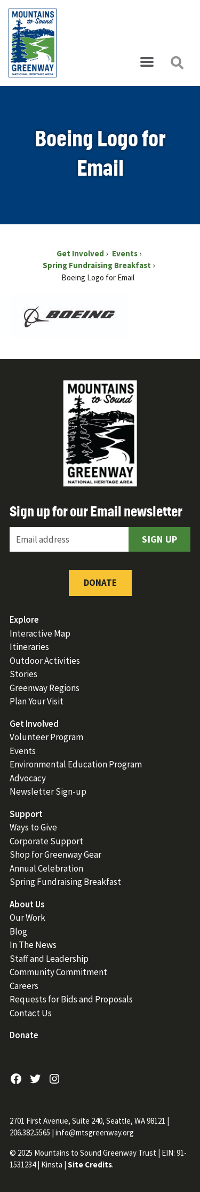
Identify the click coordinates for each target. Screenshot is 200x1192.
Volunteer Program (46, 737)
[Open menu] (147, 62)
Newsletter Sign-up (48, 791)
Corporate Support (46, 841)
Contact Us (31, 1013)
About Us (27, 904)
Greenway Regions (44, 688)
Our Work (27, 917)
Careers (24, 986)
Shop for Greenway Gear (55, 854)
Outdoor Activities (45, 660)
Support (26, 814)
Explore (24, 619)
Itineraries (29, 647)
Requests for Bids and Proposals (71, 999)
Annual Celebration (46, 868)
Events (23, 751)
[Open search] (176, 62)
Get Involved (34, 724)
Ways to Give (33, 827)
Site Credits (90, 1164)
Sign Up (159, 539)
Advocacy (28, 778)
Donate (100, 583)
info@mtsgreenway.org (94, 1132)
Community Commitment (58, 972)
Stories (23, 674)
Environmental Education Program (76, 764)
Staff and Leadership (49, 958)
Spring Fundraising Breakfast (65, 882)
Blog (18, 931)
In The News (33, 945)
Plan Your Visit (36, 701)
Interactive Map (40, 633)
